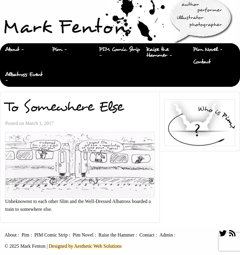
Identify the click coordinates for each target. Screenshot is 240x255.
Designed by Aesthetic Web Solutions (85, 246)
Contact (201, 62)
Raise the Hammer (157, 52)
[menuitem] (23, 49)
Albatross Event (23, 74)
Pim (57, 49)
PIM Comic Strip (119, 49)
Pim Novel (205, 49)
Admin (166, 235)
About (12, 49)
